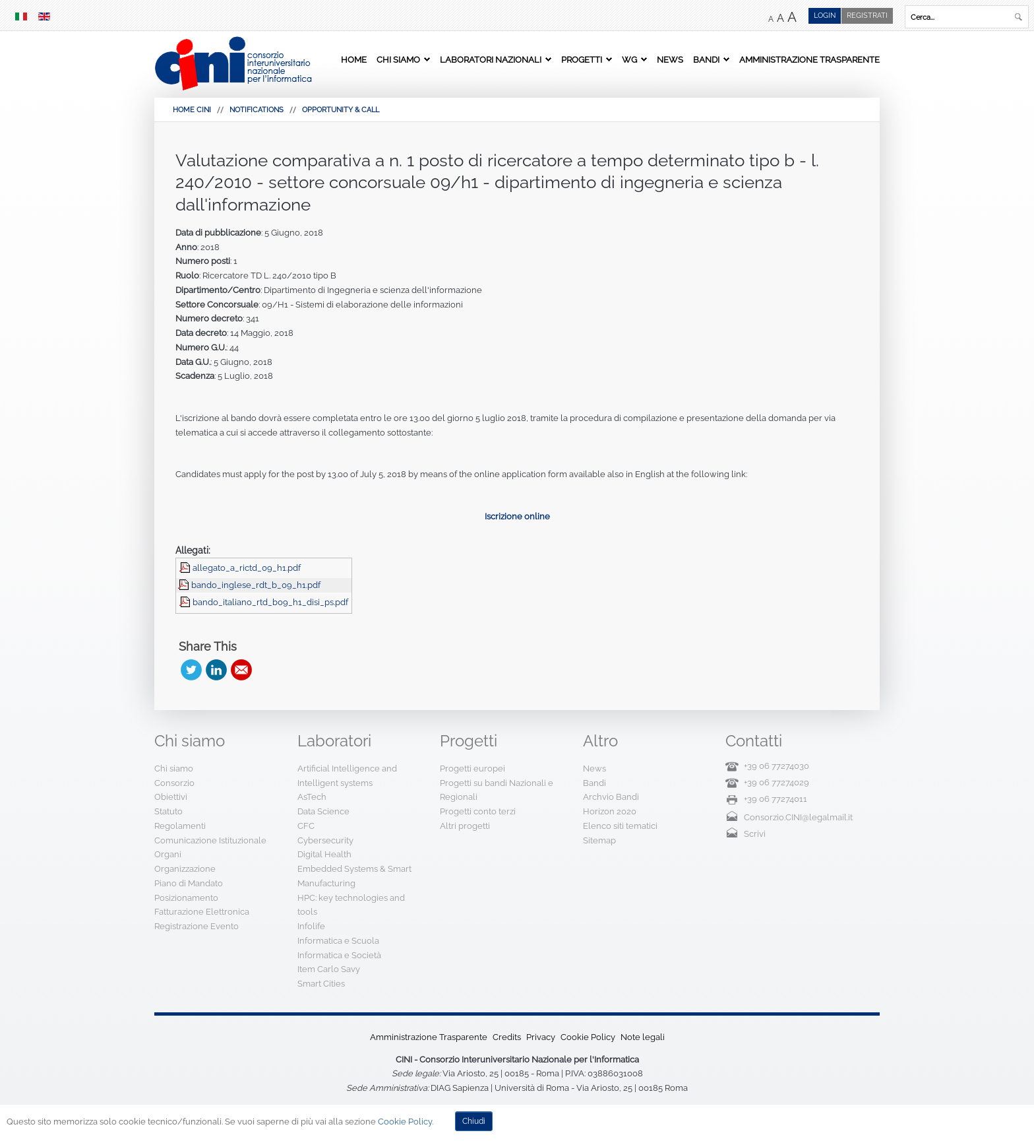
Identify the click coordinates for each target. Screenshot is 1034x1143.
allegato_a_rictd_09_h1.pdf (247, 568)
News (670, 59)
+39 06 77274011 (775, 799)
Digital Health (324, 854)
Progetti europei (472, 768)
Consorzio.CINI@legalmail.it (798, 817)
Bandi (706, 59)
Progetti (581, 59)
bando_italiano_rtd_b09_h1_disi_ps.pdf (270, 602)
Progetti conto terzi (478, 811)
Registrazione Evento (196, 926)
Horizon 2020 (609, 811)
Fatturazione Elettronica (201, 912)
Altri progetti (465, 826)
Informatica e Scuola (338, 941)
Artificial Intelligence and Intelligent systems (347, 776)
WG (629, 59)
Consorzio (174, 783)
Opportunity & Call (340, 110)
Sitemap (599, 840)
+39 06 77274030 (776, 766)
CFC (306, 826)
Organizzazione (185, 869)
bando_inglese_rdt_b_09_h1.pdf (255, 585)
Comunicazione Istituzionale (210, 840)
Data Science (323, 811)
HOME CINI (192, 110)
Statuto (168, 811)
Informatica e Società (339, 955)
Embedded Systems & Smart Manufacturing (354, 876)
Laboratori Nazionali (490, 59)
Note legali (643, 1037)
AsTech (311, 797)
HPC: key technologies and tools (351, 905)
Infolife (311, 926)
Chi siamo (398, 59)
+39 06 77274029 (776, 782)
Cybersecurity (325, 840)
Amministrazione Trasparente (809, 59)
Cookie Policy (588, 1037)
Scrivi (755, 834)
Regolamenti (180, 826)
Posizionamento (186, 898)
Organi (167, 854)
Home (354, 59)
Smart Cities (321, 984)
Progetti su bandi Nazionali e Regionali (496, 790)
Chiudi (473, 1121)
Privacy (540, 1037)
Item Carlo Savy (328, 969)
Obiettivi (170, 797)
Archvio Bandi (611, 797)
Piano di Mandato (188, 883)
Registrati (867, 15)
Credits (507, 1037)
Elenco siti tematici (620, 826)
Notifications (256, 110)
